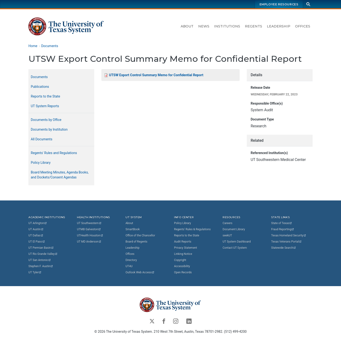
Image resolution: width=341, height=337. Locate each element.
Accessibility (182, 266)
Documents (49, 46)
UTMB (89, 229)
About (187, 26)
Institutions (227, 26)
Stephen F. (40, 266)
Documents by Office (46, 120)
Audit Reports (182, 241)
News (203, 26)
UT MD (89, 241)
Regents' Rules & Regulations (192, 229)
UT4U (129, 266)
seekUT (227, 235)
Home (32, 46)
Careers (227, 223)
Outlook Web (140, 272)
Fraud (282, 229)
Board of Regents (136, 241)
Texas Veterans (286, 241)
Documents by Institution (49, 129)
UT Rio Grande (43, 254)
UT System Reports (45, 106)
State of (281, 223)
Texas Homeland (288, 235)
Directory (131, 260)
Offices (302, 26)
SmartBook (133, 229)
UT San (39, 260)
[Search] (308, 4)
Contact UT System (235, 247)
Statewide (283, 247)
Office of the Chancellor (140, 235)
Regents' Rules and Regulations (54, 153)
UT (37, 223)
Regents (253, 26)
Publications (40, 87)
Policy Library (40, 162)
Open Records (183, 272)
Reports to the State (45, 96)
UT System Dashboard (237, 241)
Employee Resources (279, 4)
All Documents (41, 139)
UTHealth (90, 235)
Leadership (278, 26)
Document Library (234, 229)
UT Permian (41, 247)
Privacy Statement (185, 247)
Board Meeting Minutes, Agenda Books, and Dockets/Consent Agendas (60, 174)
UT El (36, 241)
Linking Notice (183, 254)
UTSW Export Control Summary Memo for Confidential (156, 75)
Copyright (180, 260)
